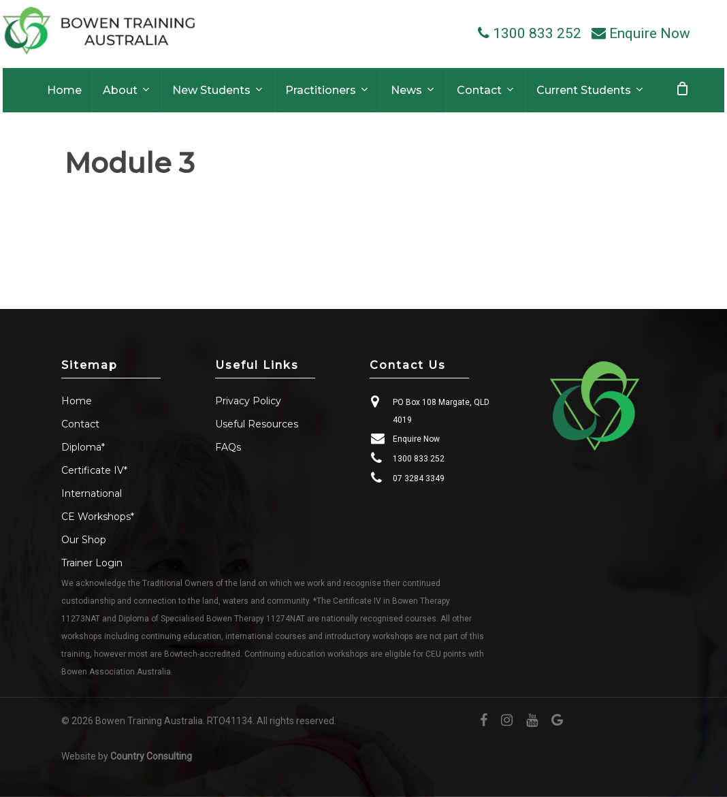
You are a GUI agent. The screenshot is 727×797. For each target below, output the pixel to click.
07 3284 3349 (419, 478)
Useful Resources (256, 424)
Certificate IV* (94, 470)
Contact (80, 424)
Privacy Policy (248, 401)
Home (76, 401)
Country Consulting (151, 756)
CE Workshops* (97, 516)
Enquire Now (416, 439)
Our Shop (83, 540)
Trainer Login (92, 563)
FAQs (228, 447)
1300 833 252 (419, 458)
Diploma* (83, 447)
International (91, 493)
